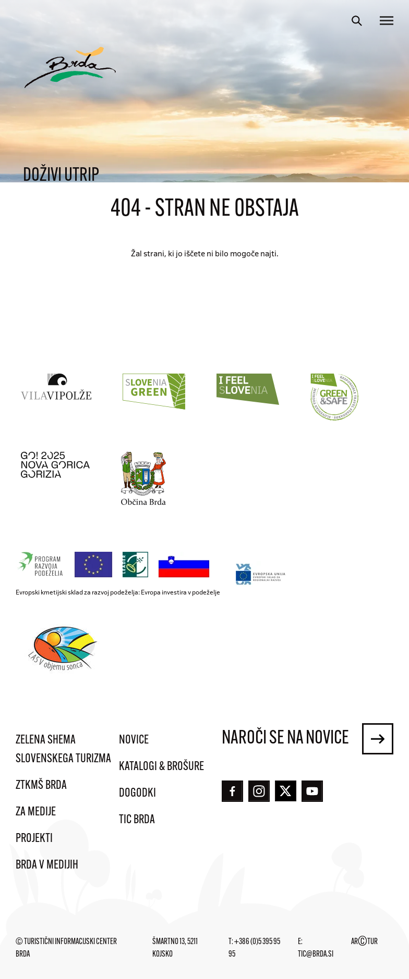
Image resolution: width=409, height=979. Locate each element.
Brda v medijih (47, 865)
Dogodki (137, 793)
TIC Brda (137, 820)
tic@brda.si (315, 954)
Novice (134, 740)
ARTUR (364, 942)
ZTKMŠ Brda (41, 785)
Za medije (36, 812)
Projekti (34, 839)
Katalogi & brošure (161, 767)
